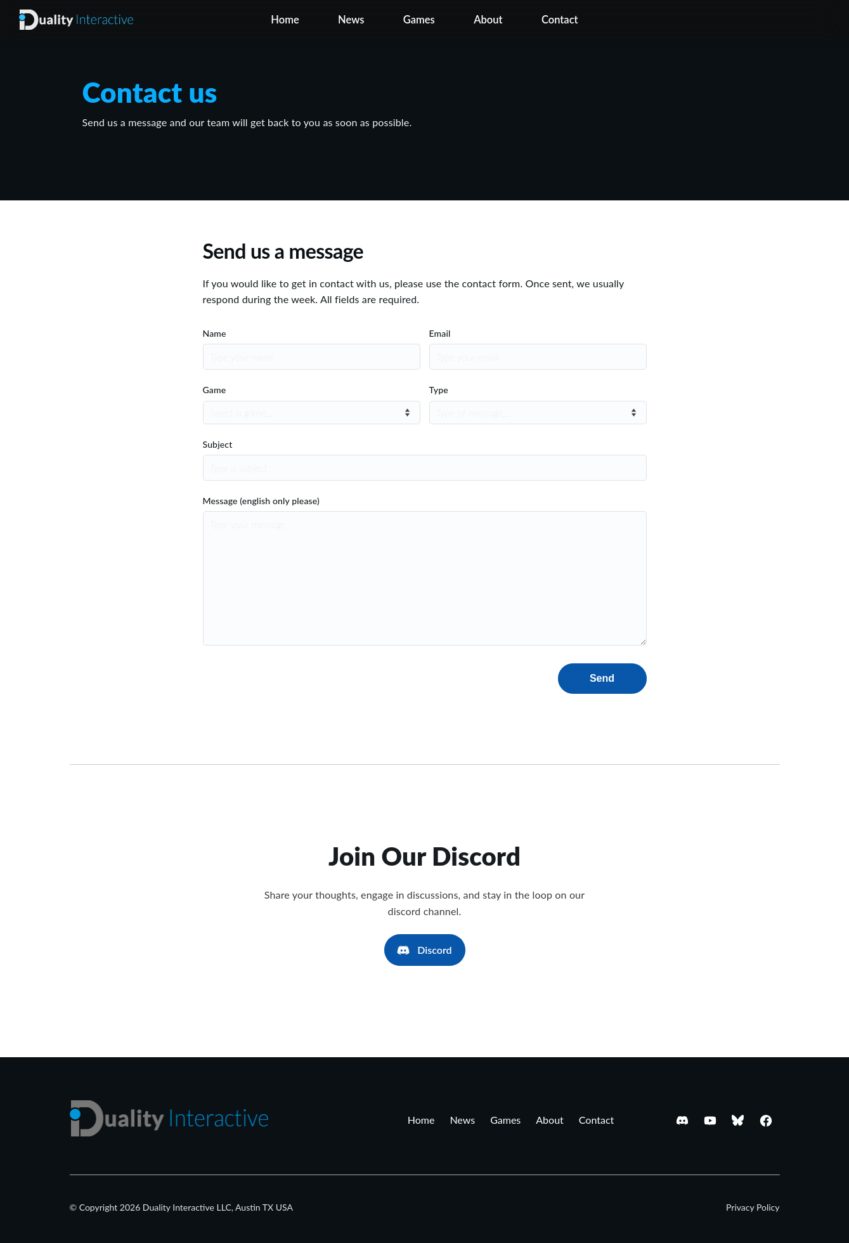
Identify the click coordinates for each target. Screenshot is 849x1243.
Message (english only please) (261, 500)
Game (214, 389)
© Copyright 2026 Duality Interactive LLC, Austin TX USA (181, 1207)
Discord (434, 950)
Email (440, 333)
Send (602, 678)
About (488, 19)
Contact (559, 19)
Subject (218, 444)
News (351, 19)
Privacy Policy (752, 1207)
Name (214, 333)
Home (285, 19)
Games (419, 19)
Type (438, 389)
